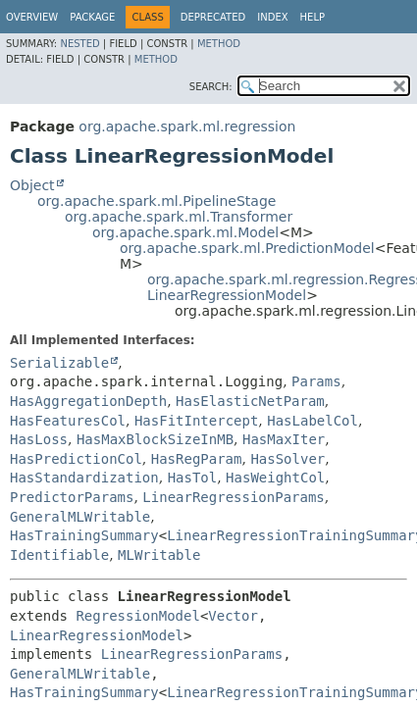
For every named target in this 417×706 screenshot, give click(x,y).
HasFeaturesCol (68, 421)
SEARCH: (211, 86)
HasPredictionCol (76, 459)
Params (316, 381)
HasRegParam (196, 459)
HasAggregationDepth (88, 401)
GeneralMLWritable (80, 517)
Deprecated (213, 17)
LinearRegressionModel (226, 295)
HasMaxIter (283, 439)
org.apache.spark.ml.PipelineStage (156, 201)
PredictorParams (71, 497)
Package (92, 17)
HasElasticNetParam (250, 401)
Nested (79, 43)
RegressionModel (137, 616)
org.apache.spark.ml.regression (186, 126)
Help (312, 17)
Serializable (59, 363)
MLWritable (159, 555)
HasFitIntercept (196, 421)
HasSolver (287, 459)
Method (218, 43)
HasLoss (39, 439)
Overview (32, 17)
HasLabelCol (312, 421)
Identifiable (59, 555)
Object (32, 185)
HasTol (193, 477)
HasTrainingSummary (84, 535)
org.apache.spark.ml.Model (185, 232)
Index (272, 17)
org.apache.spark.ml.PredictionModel (247, 248)
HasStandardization (84, 477)
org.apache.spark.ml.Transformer (178, 217)
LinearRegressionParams (233, 497)
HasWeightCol (275, 477)
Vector (233, 616)
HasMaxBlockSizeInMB (155, 439)
